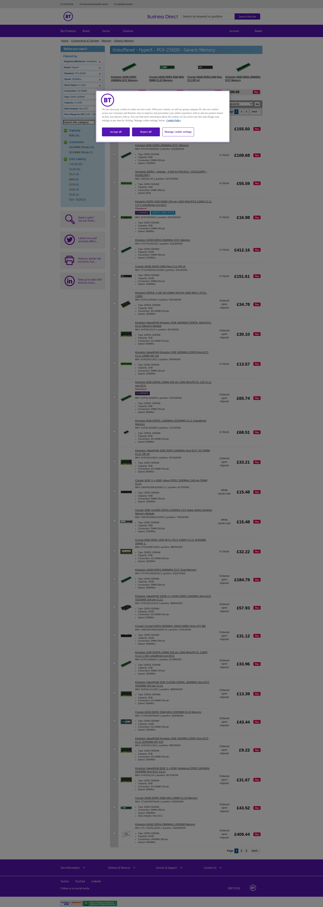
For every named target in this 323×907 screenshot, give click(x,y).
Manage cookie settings (178, 131)
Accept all (116, 131)
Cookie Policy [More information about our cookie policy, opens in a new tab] (173, 120)
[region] (163, 116)
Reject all (145, 131)
